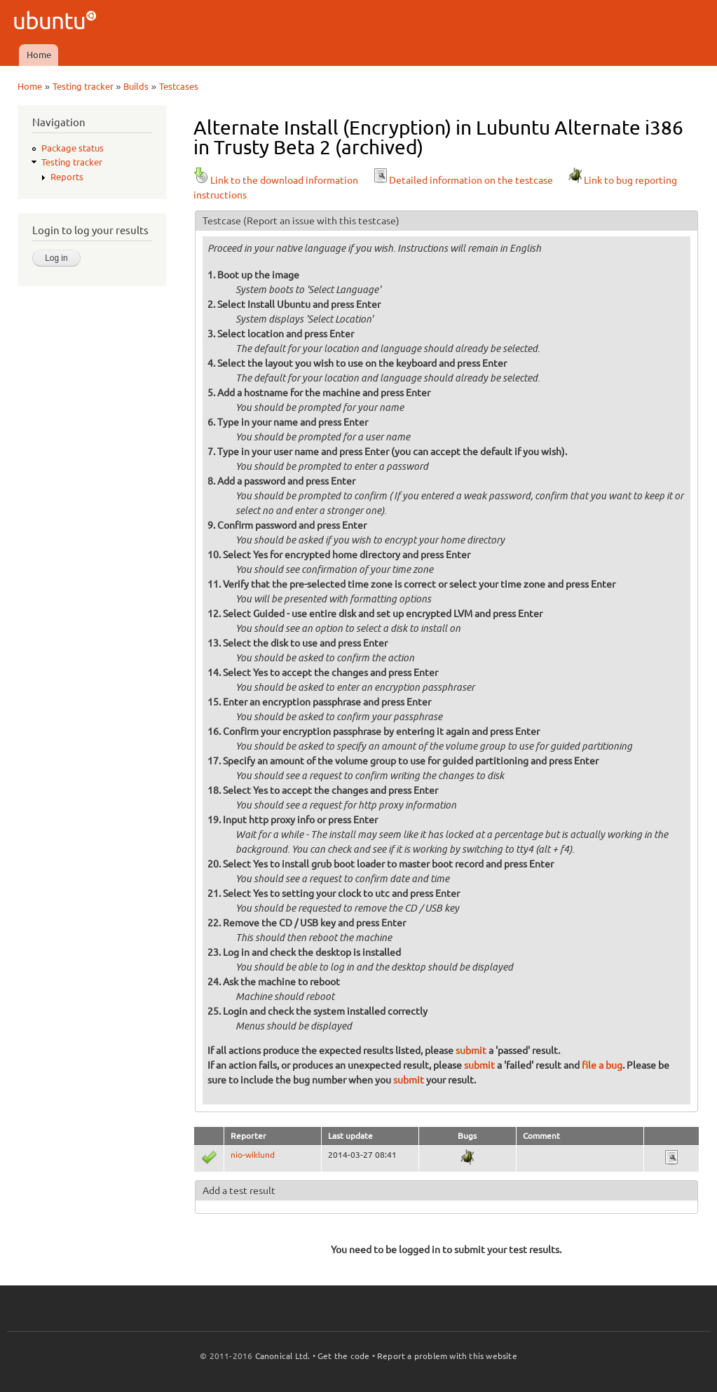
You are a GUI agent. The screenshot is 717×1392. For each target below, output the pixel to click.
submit (471, 1050)
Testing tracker (83, 86)
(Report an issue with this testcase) (321, 221)
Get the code (343, 1355)
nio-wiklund (253, 1154)
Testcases (178, 86)
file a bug (602, 1065)
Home (39, 55)
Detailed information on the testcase (462, 180)
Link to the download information (275, 180)
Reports (66, 177)
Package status (72, 148)
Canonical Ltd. (282, 1355)
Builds (136, 86)
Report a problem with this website (447, 1355)
